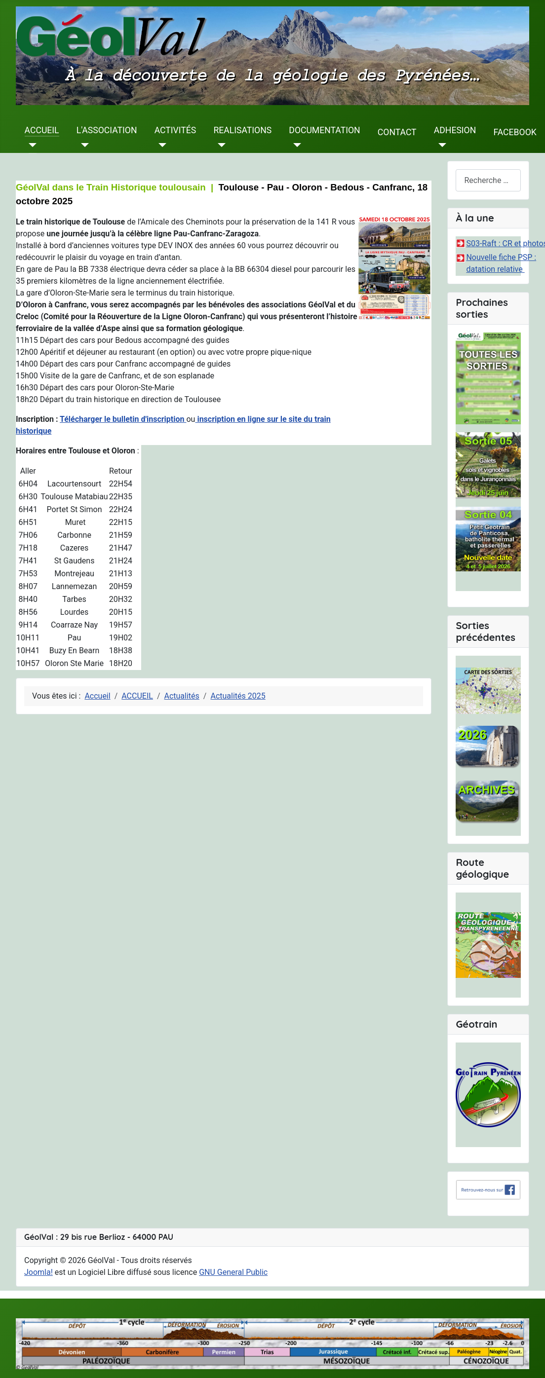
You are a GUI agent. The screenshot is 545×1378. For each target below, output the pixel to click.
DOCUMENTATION (324, 130)
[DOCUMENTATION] (295, 145)
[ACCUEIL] (31, 145)
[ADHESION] (440, 145)
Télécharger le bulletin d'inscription (123, 419)
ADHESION (455, 130)
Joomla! (38, 1272)
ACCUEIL (42, 130)
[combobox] (488, 180)
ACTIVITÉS (175, 130)
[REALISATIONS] (219, 145)
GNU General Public (233, 1272)
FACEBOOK (514, 132)
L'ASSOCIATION (107, 130)
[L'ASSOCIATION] (83, 145)
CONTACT (397, 132)
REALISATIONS (242, 130)
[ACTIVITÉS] (161, 145)
